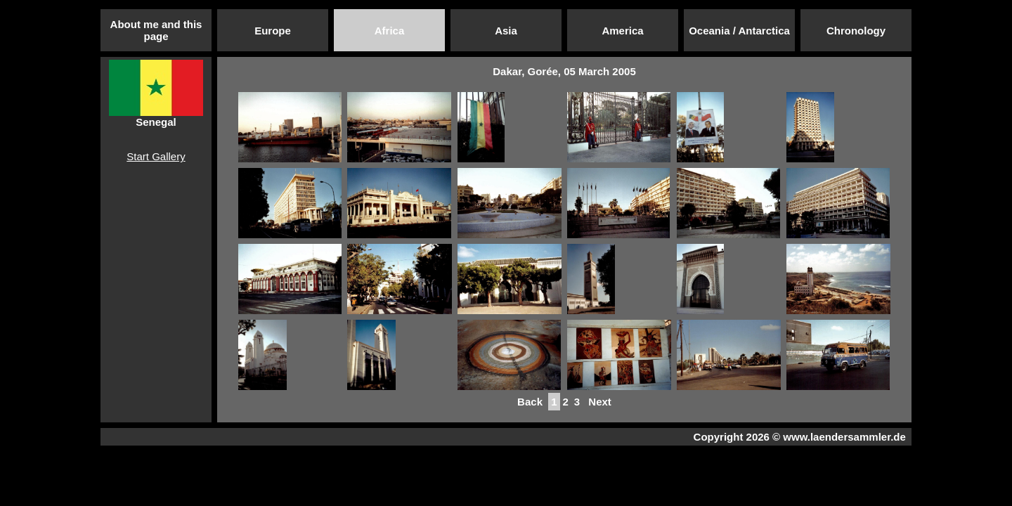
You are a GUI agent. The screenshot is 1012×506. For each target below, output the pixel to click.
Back (529, 402)
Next (599, 402)
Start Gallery (155, 156)
